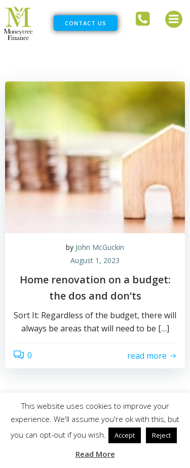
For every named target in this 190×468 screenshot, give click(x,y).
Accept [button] (125, 435)
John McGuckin (99, 247)
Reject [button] (161, 435)
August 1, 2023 (95, 260)
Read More (95, 454)
